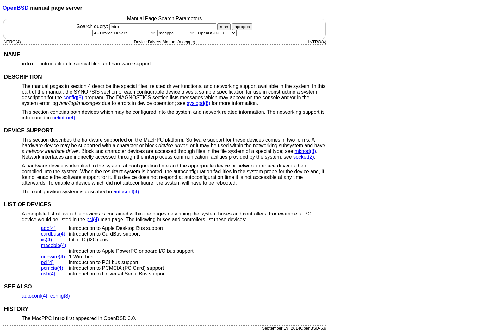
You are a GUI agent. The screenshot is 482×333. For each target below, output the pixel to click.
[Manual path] (216, 33)
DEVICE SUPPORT (28, 130)
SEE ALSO (18, 286)
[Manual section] (124, 33)
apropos (242, 26)
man (224, 26)
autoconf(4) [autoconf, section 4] (126, 191)
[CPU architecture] (176, 33)
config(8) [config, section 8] (73, 97)
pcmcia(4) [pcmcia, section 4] (52, 268)
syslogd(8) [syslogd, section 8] (198, 103)
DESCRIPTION (23, 77)
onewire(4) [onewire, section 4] (53, 256)
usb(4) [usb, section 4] (48, 273)
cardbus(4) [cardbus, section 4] (53, 234)
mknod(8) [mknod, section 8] (305, 151)
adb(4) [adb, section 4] (48, 228)
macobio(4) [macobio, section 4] (53, 245)
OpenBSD (15, 8)
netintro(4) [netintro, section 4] (63, 117)
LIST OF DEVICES (27, 204)
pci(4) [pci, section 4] (92, 219)
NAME (12, 54)
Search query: (147, 26)
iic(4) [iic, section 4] (46, 239)
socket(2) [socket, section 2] (303, 157)
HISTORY (16, 309)
